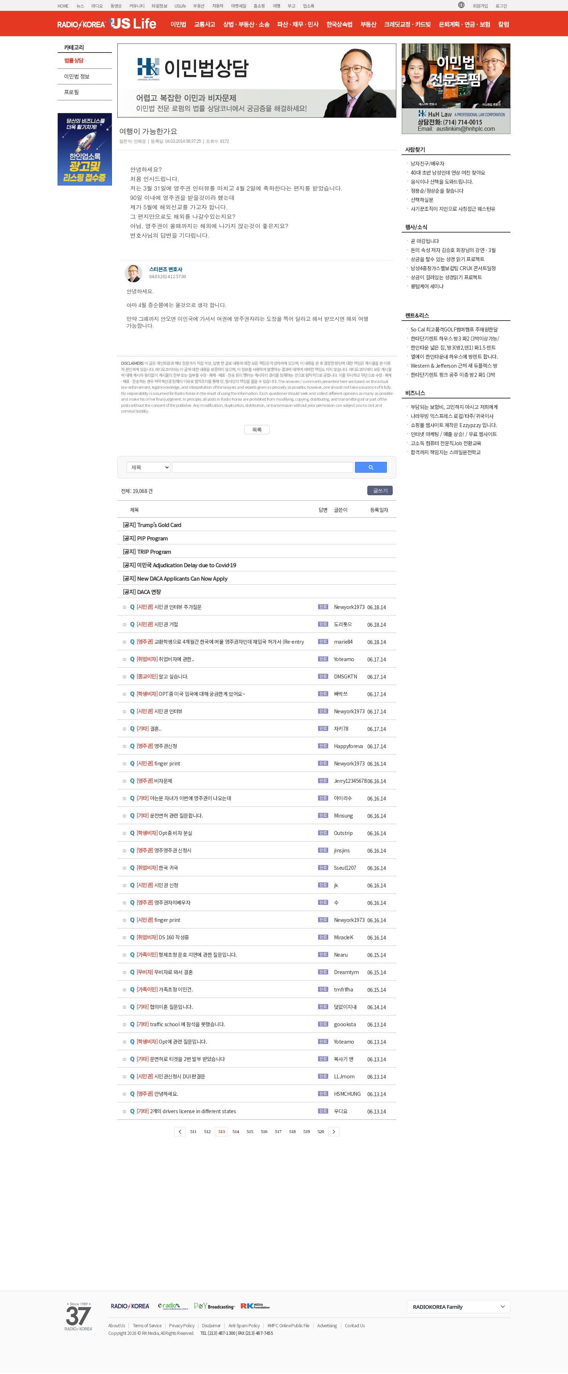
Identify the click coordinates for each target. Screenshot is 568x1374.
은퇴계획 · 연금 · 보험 (464, 24)
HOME (63, 6)
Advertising (327, 1325)
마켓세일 (238, 6)
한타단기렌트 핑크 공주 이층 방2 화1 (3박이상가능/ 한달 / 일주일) (453, 378)
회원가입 (480, 6)
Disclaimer (211, 1325)
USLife (180, 6)
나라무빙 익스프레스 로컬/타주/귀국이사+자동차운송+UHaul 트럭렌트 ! (452, 419)
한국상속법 (339, 24)
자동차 (218, 6)
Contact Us (354, 1325)
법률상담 (74, 60)
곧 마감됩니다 (425, 241)
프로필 (71, 92)
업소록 (308, 6)
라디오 (97, 6)
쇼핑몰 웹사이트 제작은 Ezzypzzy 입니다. (454, 425)
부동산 (198, 6)
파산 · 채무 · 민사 (297, 24)
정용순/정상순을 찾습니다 (437, 190)
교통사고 (204, 24)
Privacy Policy (181, 1325)
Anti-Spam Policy (244, 1325)
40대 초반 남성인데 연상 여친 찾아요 (448, 172)
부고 (291, 6)
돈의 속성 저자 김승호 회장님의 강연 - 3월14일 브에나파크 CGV (453, 253)
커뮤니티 (137, 6)
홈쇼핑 (259, 6)
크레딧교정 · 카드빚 (407, 24)
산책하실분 (422, 199)
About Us (116, 1325)
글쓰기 (380, 490)
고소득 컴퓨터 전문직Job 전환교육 (446, 443)
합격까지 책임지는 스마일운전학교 (446, 452)
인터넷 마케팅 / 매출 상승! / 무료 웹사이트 (454, 434)
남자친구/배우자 (427, 163)
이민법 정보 (76, 76)
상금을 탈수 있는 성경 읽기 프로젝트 (447, 259)
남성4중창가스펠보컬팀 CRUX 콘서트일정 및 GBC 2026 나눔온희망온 (453, 271)
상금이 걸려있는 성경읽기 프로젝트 (446, 277)
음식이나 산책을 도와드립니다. (442, 181)
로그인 (501, 6)
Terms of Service (147, 1325)
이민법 (178, 24)
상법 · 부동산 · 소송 (246, 24)
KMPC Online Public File (288, 1325)
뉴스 (80, 6)
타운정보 (159, 6)
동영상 (116, 6)
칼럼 (503, 24)
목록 (257, 430)
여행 (276, 6)
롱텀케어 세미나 (427, 286)
